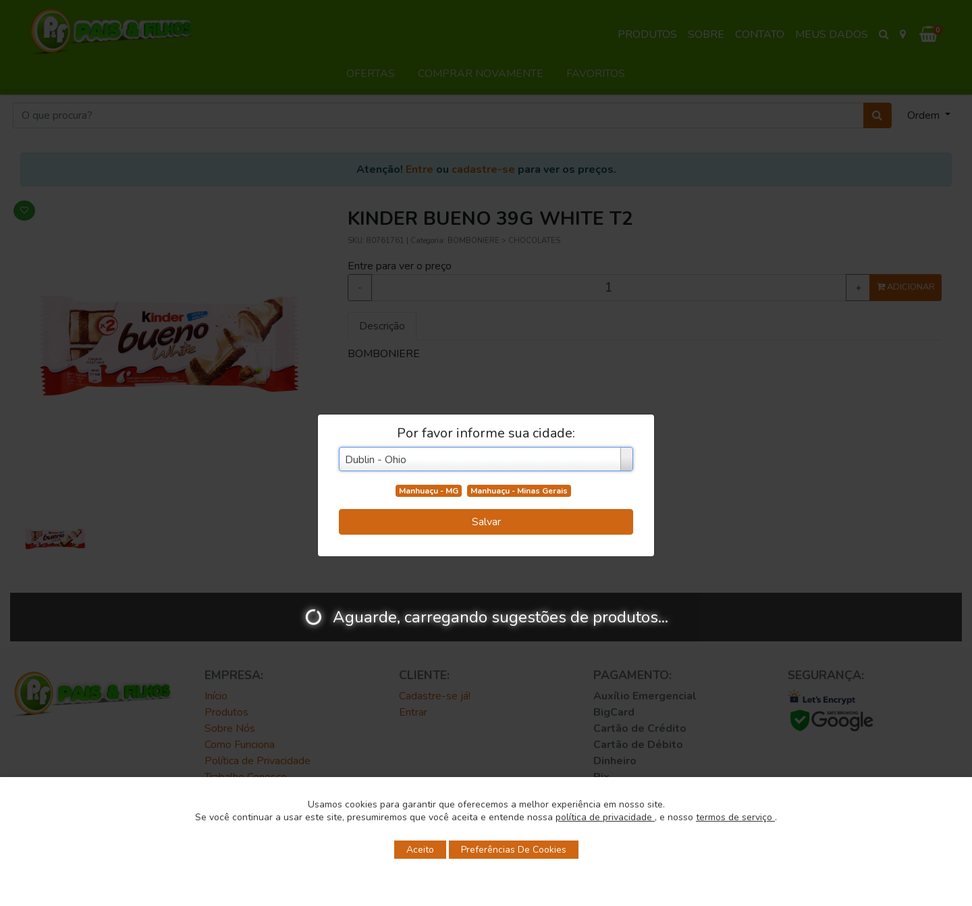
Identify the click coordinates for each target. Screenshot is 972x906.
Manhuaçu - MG (428, 490)
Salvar (486, 521)
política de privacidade (605, 817)
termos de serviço (735, 817)
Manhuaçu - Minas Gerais (519, 490)
